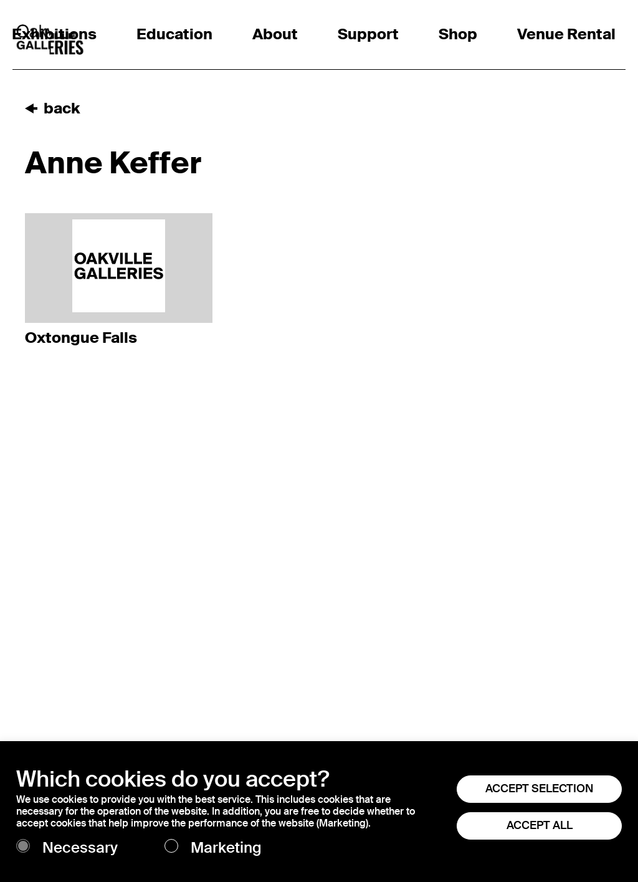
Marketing (226, 848)
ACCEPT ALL (540, 825)
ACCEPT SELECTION (539, 788)
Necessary (80, 848)
